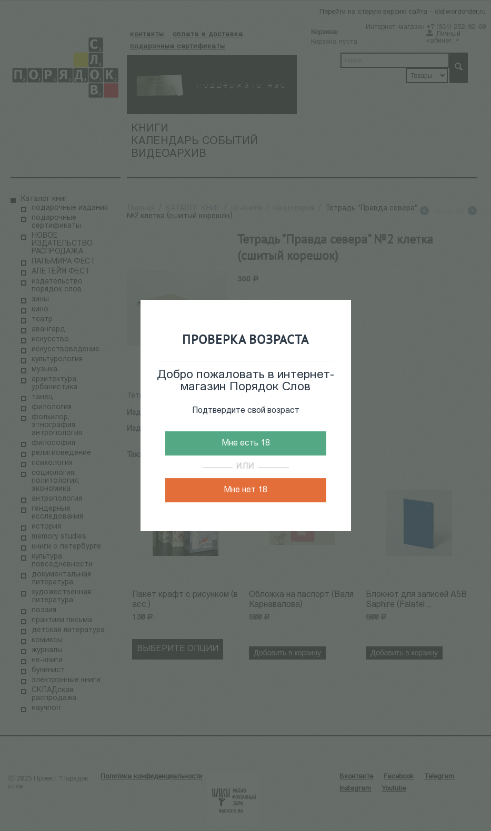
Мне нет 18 (245, 490)
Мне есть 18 (246, 443)
